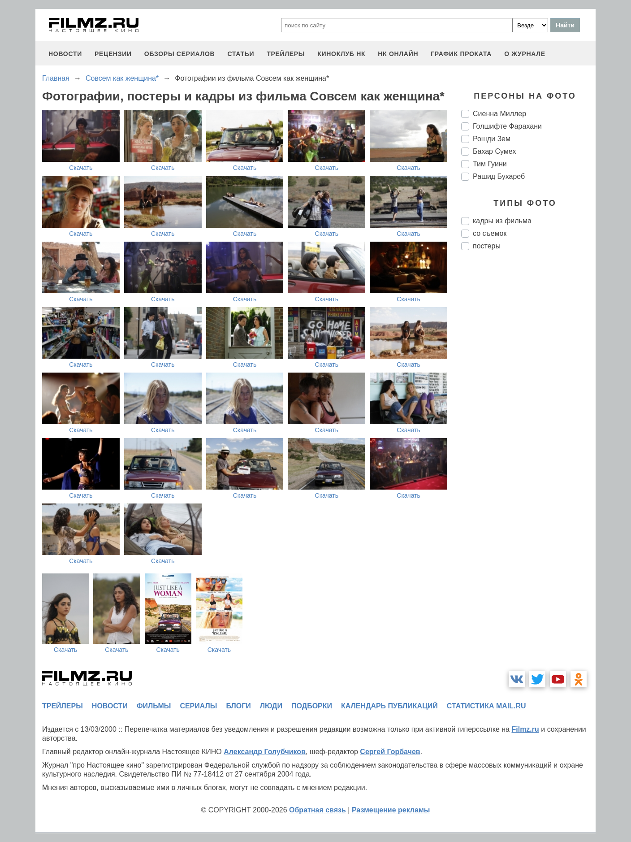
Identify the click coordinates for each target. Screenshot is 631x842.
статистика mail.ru (486, 706)
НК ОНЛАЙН (398, 53)
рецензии (113, 53)
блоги (238, 706)
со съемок (489, 233)
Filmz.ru (525, 729)
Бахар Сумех (494, 151)
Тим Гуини (490, 164)
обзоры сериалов (179, 53)
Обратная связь (317, 810)
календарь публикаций (389, 706)
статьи (240, 53)
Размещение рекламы (391, 810)
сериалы (198, 706)
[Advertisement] (528, 407)
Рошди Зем (491, 139)
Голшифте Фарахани (507, 126)
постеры (487, 246)
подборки (311, 706)
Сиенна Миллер (499, 113)
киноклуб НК (341, 53)
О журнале (524, 53)
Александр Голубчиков (265, 751)
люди (271, 706)
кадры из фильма (502, 221)
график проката (461, 53)
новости (65, 53)
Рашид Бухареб (499, 176)
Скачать (81, 167)
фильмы (154, 706)
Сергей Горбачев (390, 751)
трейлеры (286, 53)
